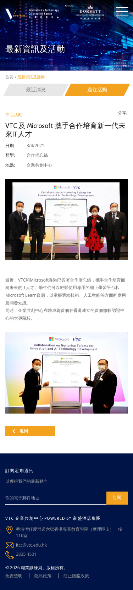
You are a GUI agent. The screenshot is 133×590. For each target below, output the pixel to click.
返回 (20, 430)
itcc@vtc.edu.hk (31, 545)
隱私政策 (42, 576)
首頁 (9, 76)
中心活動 (13, 114)
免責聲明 (13, 576)
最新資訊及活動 (31, 76)
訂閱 (117, 497)
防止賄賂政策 (76, 576)
